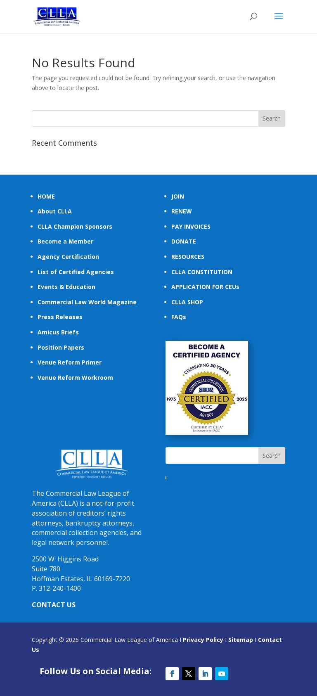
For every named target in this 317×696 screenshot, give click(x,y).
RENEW (181, 211)
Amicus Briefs (58, 332)
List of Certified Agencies (76, 272)
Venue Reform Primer (70, 362)
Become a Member (65, 241)
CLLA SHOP (187, 302)
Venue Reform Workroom (75, 377)
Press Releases (60, 317)
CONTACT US (54, 604)
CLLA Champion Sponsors (75, 226)
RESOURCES (187, 256)
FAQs (178, 317)
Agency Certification (68, 256)
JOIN (177, 196)
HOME (46, 196)
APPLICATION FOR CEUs (205, 287)
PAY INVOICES (191, 226)
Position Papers (61, 347)
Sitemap (240, 640)
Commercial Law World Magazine (87, 302)
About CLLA (55, 211)
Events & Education (66, 287)
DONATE (183, 241)
